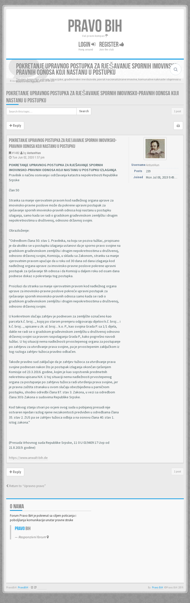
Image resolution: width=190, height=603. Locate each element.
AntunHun (34, 153)
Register (111, 45)
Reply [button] (15, 126)
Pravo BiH (157, 587)
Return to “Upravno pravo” (26, 486)
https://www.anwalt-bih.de (28, 457)
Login (86, 45)
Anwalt (42, 587)
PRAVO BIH (95, 26)
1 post (177, 111)
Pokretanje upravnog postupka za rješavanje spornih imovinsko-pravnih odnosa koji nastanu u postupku (63, 143)
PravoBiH (23, 587)
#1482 (16, 153)
